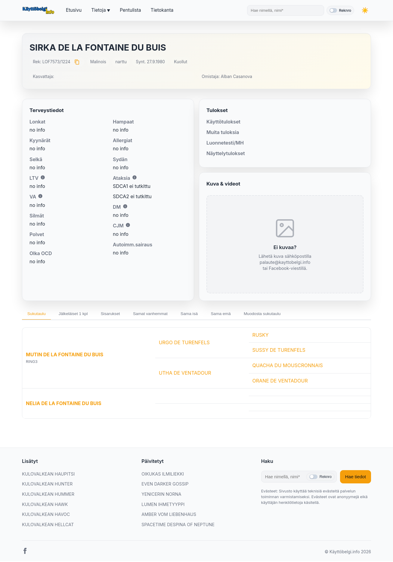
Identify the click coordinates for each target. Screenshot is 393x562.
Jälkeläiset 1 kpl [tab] (77, 314)
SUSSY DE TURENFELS (278, 351)
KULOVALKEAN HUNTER (47, 485)
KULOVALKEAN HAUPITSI (48, 474)
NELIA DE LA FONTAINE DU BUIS (63, 404)
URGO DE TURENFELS (184, 343)
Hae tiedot (355, 477)
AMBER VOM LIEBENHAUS (168, 515)
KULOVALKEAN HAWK (45, 505)
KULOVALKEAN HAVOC (46, 515)
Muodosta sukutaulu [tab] (279, 314)
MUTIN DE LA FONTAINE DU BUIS (64, 356)
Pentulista (130, 10)
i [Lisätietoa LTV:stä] (42, 177)
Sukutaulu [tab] (37, 314)
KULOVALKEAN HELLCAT (48, 525)
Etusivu (74, 10)
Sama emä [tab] (235, 314)
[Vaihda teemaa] (365, 10)
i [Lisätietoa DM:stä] (125, 206)
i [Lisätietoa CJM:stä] (127, 225)
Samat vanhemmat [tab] (159, 314)
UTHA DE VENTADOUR (185, 374)
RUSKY (260, 336)
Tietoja (98, 10)
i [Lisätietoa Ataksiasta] (134, 177)
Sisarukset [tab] (117, 314)
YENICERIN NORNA (161, 495)
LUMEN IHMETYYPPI (162, 505)
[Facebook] (25, 553)
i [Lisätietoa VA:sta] (40, 196)
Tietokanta (162, 10)
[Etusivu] (39, 10)
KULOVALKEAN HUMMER (48, 495)
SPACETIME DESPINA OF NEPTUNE (178, 525)
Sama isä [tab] (201, 314)
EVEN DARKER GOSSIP (164, 485)
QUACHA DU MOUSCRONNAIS (287, 366)
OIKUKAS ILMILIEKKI (162, 474)
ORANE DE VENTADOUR (280, 382)
